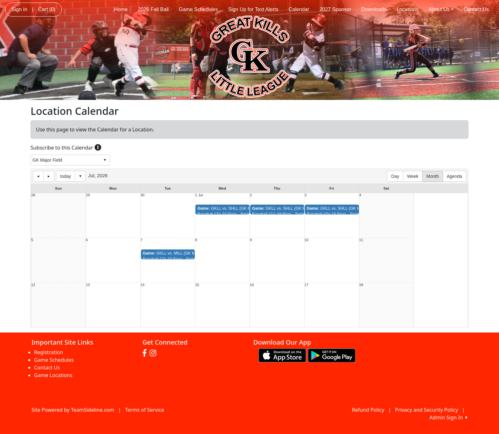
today (65, 176)
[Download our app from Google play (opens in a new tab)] (331, 354)
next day (48, 176)
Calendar (299, 9)
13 (88, 285)
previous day (38, 176)
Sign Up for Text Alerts (253, 9)
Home (121, 9)
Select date (80, 176)
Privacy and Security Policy (426, 409)
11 (361, 240)
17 (307, 285)
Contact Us (476, 9)
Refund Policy (368, 409)
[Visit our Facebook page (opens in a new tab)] (146, 353)
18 (361, 285)
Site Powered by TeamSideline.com (73, 409)
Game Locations (53, 375)
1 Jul (199, 195)
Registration (48, 352)
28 (33, 195)
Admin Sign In (448, 417)
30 (143, 195)
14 (143, 285)
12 (33, 285)
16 (252, 285)
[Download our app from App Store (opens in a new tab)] (282, 354)
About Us (441, 9)
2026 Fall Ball (153, 9)
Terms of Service (144, 409)
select (105, 160)
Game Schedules (198, 9)
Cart (46, 9)
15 (197, 285)
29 (88, 195)
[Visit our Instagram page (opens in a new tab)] (154, 353)
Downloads (373, 9)
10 (307, 240)
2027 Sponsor (335, 9)
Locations (407, 9)
